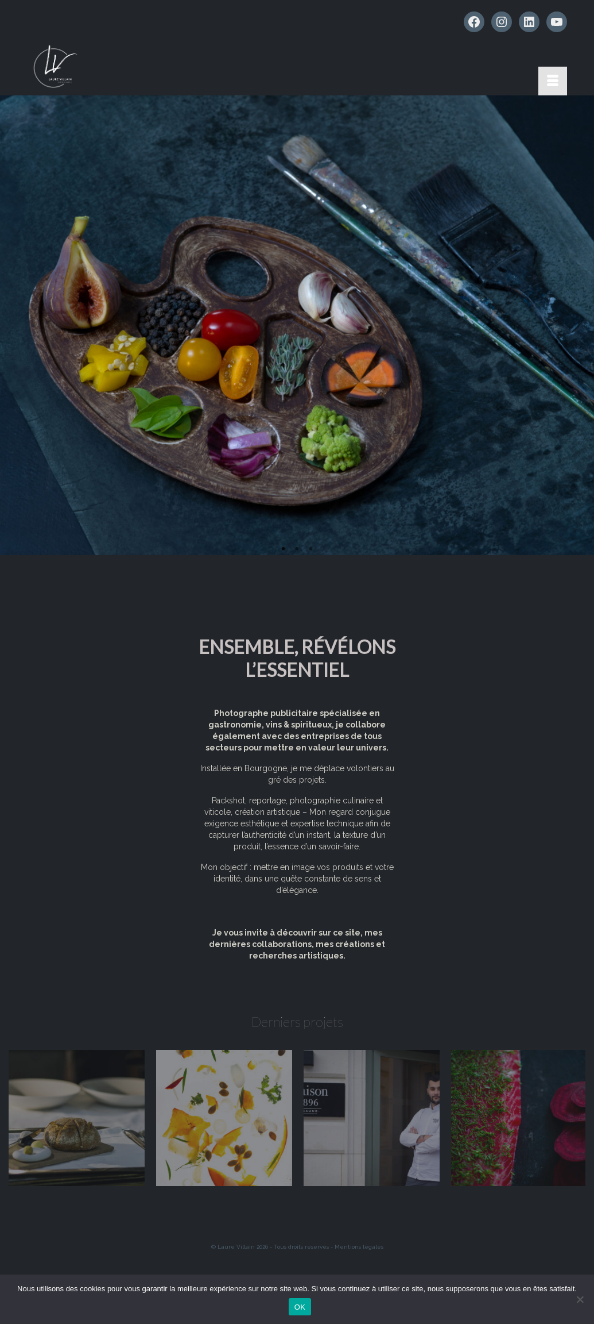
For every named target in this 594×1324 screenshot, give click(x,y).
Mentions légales (359, 1247)
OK (299, 1307)
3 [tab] (311, 549)
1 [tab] (283, 549)
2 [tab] (297, 549)
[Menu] (552, 81)
